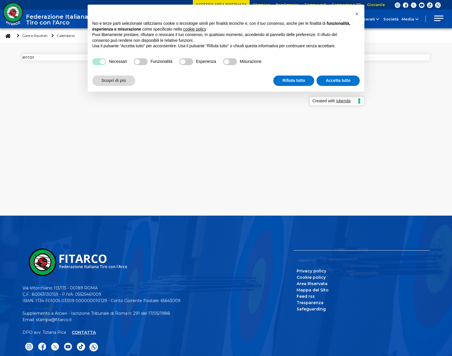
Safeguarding (311, 309)
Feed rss (306, 296)
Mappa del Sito (313, 290)
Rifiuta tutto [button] (293, 80)
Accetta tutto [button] (338, 80)
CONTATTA (84, 332)
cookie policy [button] (194, 29)
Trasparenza (310, 302)
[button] (356, 13)
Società (386, 19)
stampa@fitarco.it (54, 319)
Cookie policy (311, 277)
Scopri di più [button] (113, 80)
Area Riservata (312, 283)
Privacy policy (311, 271)
